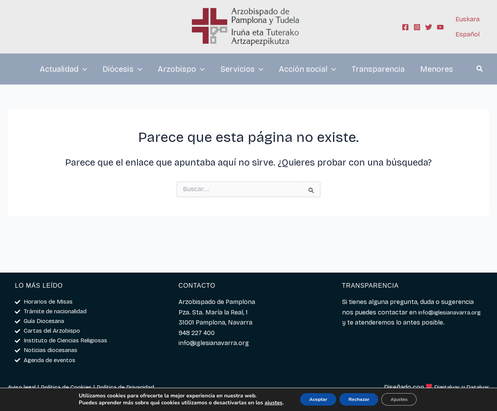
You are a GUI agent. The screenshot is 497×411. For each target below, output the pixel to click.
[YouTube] (440, 27)
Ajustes (406, 398)
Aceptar (311, 398)
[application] (82, 69)
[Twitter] (428, 27)
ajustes (263, 402)
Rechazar (359, 398)
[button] (479, 70)
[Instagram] (417, 27)
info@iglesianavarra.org (377, 319)
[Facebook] (405, 27)
